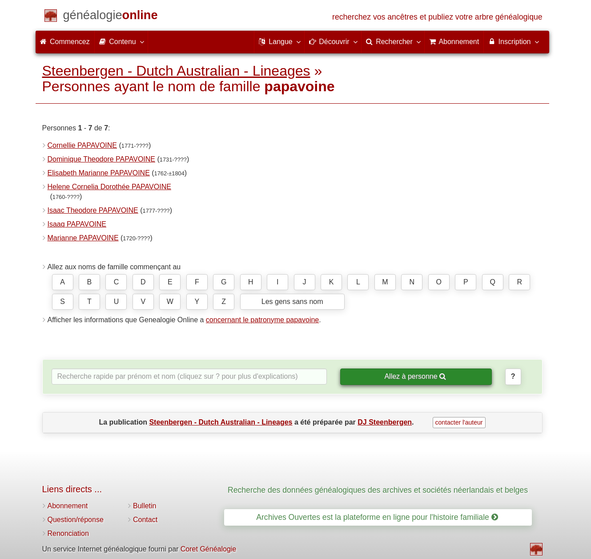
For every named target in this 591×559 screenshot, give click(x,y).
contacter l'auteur (459, 422)
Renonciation (68, 533)
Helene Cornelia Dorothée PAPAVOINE (109, 186)
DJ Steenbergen (385, 422)
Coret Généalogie (208, 549)
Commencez (65, 41)
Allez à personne (415, 376)
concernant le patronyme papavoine (262, 320)
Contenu (121, 41)
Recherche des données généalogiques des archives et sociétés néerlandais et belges (378, 490)
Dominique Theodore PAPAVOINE (102, 159)
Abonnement (68, 506)
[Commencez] (110, 16)
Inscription (513, 41)
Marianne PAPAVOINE (83, 238)
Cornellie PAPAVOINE (82, 145)
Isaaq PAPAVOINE (77, 224)
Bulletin (144, 506)
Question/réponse (76, 519)
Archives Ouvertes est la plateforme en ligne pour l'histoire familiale (377, 517)
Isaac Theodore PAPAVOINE (93, 210)
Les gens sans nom (292, 301)
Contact (145, 519)
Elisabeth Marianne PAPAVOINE (99, 173)
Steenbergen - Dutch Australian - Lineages (176, 71)
